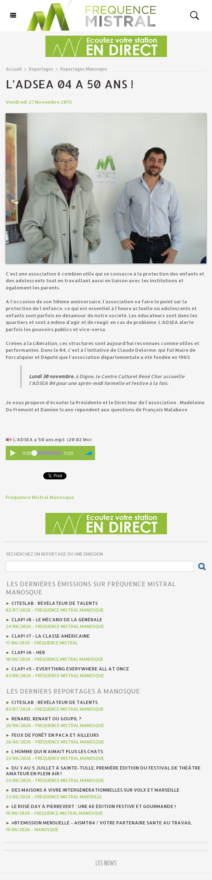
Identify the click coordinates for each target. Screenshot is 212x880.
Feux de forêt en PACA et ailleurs (55, 735)
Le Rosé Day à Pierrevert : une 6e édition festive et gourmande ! (93, 806)
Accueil (14, 69)
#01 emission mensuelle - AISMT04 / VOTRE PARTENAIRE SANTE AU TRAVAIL (101, 822)
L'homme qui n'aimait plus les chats (57, 751)
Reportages (41, 69)
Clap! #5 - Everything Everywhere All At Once (70, 668)
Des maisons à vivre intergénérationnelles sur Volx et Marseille (95, 790)
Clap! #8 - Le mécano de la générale (56, 619)
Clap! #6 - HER (28, 652)
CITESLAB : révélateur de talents (54, 603)
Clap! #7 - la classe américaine (50, 636)
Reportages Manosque (83, 69)
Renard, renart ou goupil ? (46, 718)
